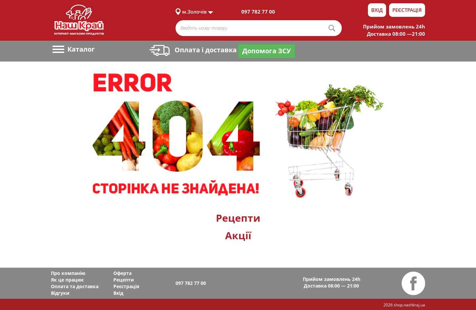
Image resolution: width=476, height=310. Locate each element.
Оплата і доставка (193, 49)
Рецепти (238, 218)
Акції (238, 235)
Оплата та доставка (75, 286)
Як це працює (67, 280)
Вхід (377, 10)
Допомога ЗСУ (266, 50)
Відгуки (60, 293)
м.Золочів (194, 11)
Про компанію (68, 273)
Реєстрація (407, 10)
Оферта (122, 273)
